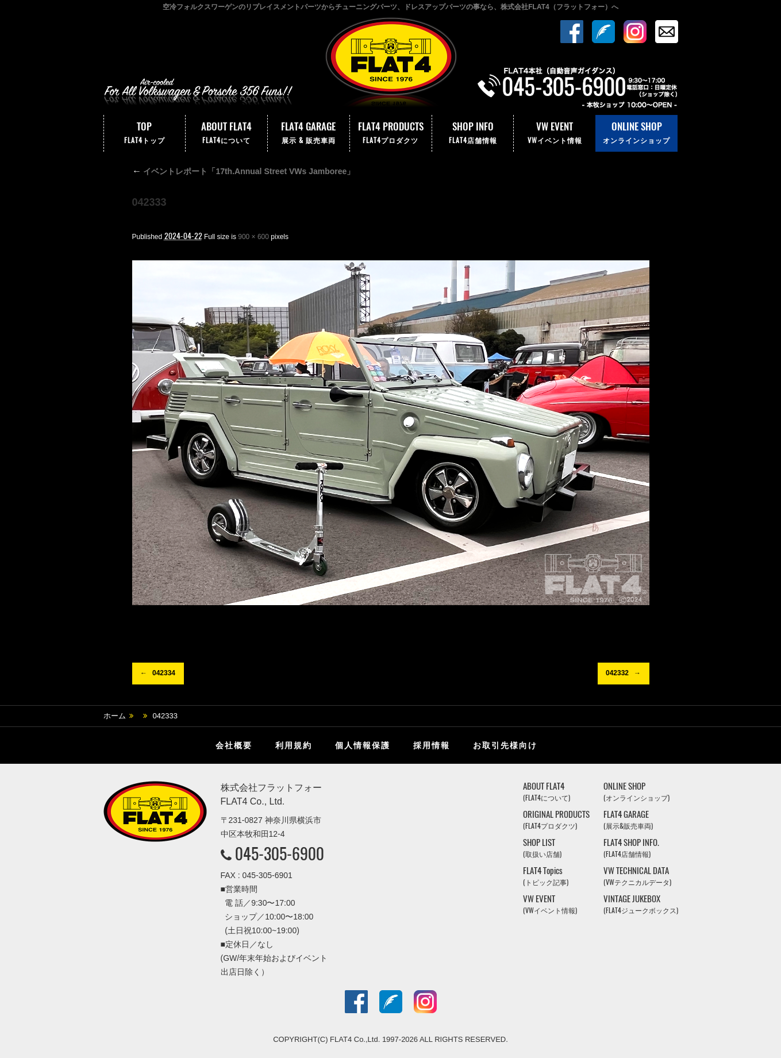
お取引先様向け (505, 745)
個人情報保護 (362, 745)
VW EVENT (554, 133)
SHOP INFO (473, 133)
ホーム (114, 715)
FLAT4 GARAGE (308, 133)
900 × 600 (253, 237)
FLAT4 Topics (545, 876)
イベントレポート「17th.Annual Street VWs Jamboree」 (243, 171)
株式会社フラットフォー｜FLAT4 (391, 65)
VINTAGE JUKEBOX (640, 904)
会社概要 (234, 745)
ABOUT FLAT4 (226, 133)
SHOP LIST (542, 848)
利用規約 (293, 745)
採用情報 (431, 745)
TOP (145, 133)
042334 (163, 673)
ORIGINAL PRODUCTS (556, 820)
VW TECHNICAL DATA (637, 876)
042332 (617, 673)
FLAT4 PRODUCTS (391, 133)
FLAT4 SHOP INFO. (631, 848)
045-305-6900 (279, 853)
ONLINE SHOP (636, 133)
